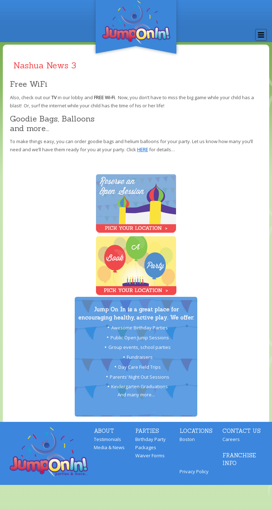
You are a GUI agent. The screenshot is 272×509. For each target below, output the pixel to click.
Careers (231, 439)
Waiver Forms (150, 455)
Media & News (109, 447)
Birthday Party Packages (150, 443)
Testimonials (107, 439)
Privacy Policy (194, 471)
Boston (187, 439)
